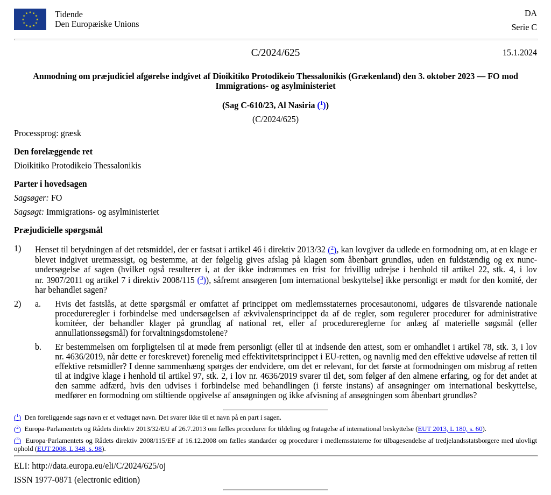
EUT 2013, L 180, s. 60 (450, 429)
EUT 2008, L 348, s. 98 (69, 448)
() (321, 105)
